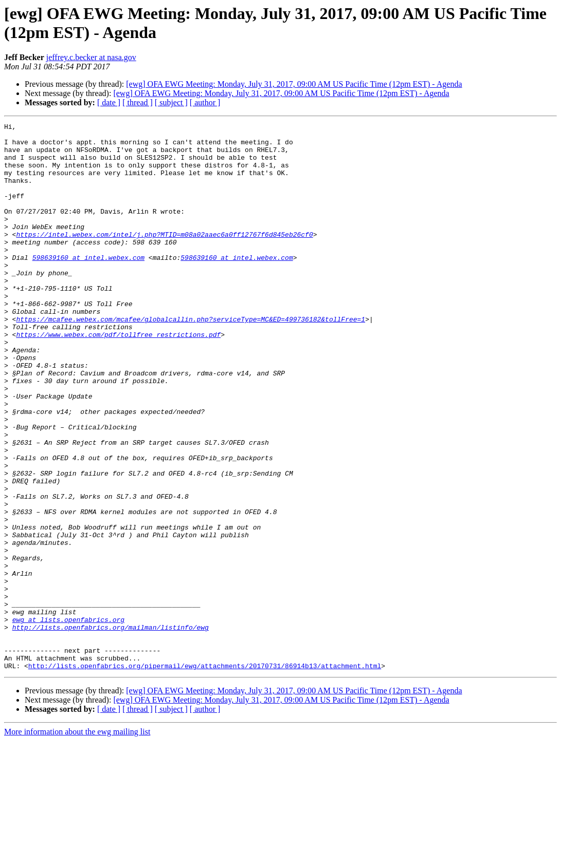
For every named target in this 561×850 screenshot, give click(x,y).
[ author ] (205, 102)
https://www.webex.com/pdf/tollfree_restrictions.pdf (118, 377)
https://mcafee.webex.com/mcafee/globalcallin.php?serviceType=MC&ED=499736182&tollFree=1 (190, 359)
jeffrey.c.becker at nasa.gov (91, 57)
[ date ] (108, 102)
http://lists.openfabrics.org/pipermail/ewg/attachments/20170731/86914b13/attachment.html (204, 775)
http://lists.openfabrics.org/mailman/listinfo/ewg (110, 728)
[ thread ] (137, 102)
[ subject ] (171, 102)
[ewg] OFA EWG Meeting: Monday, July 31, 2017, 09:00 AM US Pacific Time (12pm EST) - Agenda (294, 84)
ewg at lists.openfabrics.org (68, 719)
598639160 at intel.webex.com (88, 285)
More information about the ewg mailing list (77, 841)
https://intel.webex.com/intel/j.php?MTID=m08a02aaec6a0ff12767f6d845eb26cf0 (164, 257)
